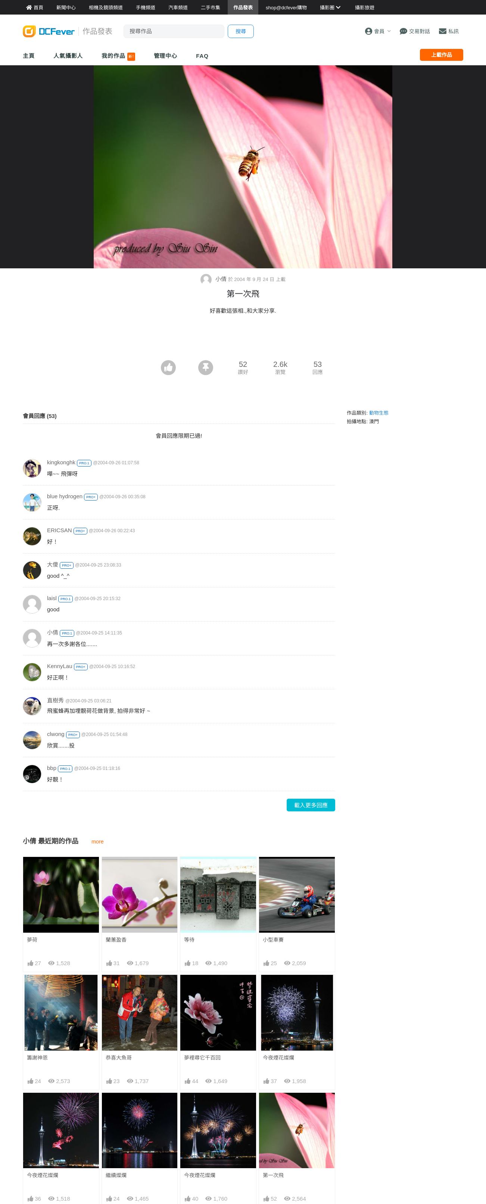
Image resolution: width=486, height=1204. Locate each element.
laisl (52, 598)
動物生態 (379, 413)
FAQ (202, 56)
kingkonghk (61, 462)
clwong (56, 734)
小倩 (214, 279)
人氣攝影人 (68, 56)
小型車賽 (273, 940)
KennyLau (59, 666)
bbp (51, 768)
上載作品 (441, 55)
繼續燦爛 (116, 1175)
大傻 (52, 564)
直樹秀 (55, 700)
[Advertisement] (243, 339)
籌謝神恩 (37, 1058)
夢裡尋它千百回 (202, 1058)
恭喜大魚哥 (119, 1058)
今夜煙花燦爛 (278, 1058)
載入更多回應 (311, 805)
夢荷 (32, 940)
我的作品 (118, 57)
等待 (189, 940)
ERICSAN (59, 530)
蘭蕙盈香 (116, 940)
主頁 (29, 56)
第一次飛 (273, 1175)
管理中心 (166, 56)
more (97, 842)
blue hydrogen (64, 496)
